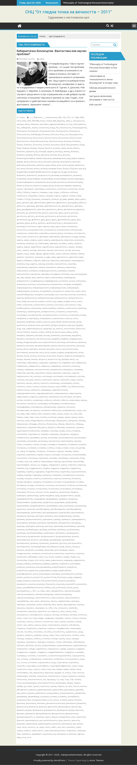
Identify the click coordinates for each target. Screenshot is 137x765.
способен (28, 632)
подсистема (65, 471)
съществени (62, 662)
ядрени (80, 734)
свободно (21, 604)
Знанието (29, 257)
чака (19, 727)
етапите (31, 236)
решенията (81, 584)
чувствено (26, 734)
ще (54, 734)
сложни (82, 618)
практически (64, 492)
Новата (20, 417)
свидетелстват (64, 601)
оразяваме (34, 437)
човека (20, 730)
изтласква (65, 274)
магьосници (60, 332)
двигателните (40, 202)
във (80, 168)
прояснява (48, 550)
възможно (21, 175)
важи (63, 148)
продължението (48, 536)
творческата (38, 672)
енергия (53, 233)
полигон (36, 478)
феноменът (71, 703)
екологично (22, 230)
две (31, 202)
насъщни (29, 380)
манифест (21, 335)
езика (63, 226)
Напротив (21, 373)
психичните (22, 557)
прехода (30, 516)
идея (81, 257)
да (61, 199)
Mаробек (61, 121)
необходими (53, 403)
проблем (52, 529)
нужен (67, 417)
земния (73, 253)
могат (47, 352)
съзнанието (42, 655)
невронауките (23, 397)
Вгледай (42, 151)
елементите (33, 233)
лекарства (47, 328)
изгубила (21, 264)
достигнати (61, 216)
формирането (50, 710)
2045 (29, 121)
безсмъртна (74, 131)
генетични (61, 189)
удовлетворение (44, 689)
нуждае (60, 417)
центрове (21, 724)
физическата (22, 707)
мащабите (76, 335)
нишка (60, 414)
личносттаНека (23, 332)
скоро (19, 618)
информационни (24, 288)
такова (72, 669)
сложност (38, 621)
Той (71, 679)
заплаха (50, 250)
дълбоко (41, 223)
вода (47, 165)
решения (60, 584)
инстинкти (63, 281)
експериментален (35, 230)
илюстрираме (80, 274)
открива (68, 451)
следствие (59, 618)
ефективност (65, 236)
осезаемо (27, 444)
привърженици (65, 516)
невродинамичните (44, 393)
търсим (53, 686)
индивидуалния (51, 281)
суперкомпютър (79, 645)
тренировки (61, 683)
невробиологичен (60, 390)
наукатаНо (64, 380)
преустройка (64, 512)
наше (57, 386)
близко (20, 144)
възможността (44, 175)
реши (19, 587)
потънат (38, 492)
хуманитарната (31, 720)
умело (23, 693)
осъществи (80, 448)
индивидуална (37, 281)
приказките (48, 519)
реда (70, 577)
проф (61, 546)
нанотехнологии (42, 369)
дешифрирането (29, 209)
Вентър (37, 155)
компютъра (21, 311)
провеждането (72, 533)
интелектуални (43, 284)
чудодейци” (36, 734)
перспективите (23, 465)
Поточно (30, 492)
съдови (63, 649)
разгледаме (75, 563)
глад (50, 192)
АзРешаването (79, 124)
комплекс (61, 308)
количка (49, 305)
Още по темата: (26, 111)
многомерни (22, 352)
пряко (71, 550)
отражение (43, 458)
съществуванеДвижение (60, 666)
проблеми (21, 533)
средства (37, 635)
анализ (35, 127)
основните (31, 448)
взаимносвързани (43, 158)
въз (84, 168)
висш (40, 162)
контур (83, 315)
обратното (70, 424)
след (34, 618)
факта (64, 700)
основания (72, 444)
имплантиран (57, 277)
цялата (80, 724)
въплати (70, 182)
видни (74, 158)
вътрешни (59, 185)
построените (41, 489)
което (73, 301)
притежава (58, 526)
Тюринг (60, 686)
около (68, 431)
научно (36, 383)
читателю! (70, 727)
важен (57, 148)
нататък (37, 380)
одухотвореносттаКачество (28, 431)
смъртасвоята (54, 625)
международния (30, 342)
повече (64, 465)
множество (33, 352)
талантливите (22, 672)
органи (43, 437)
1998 (77, 117)
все (18, 168)
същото (36, 669)
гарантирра (39, 189)
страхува (75, 638)
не (69, 386)
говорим (49, 196)
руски (75, 587)
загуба (70, 243)
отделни (59, 451)
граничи (54, 199)
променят (54, 543)
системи (73, 615)
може (81, 352)
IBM (54, 121)
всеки (23, 168)
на (77, 359)
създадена (41, 652)
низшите (46, 414)
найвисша (45, 366)
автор (27, 124)
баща (52, 127)
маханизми (66, 335)
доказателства (35, 213)
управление (80, 693)
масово (47, 335)
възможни (72, 172)
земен (58, 253)
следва (40, 618)
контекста (63, 315)
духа (78, 219)
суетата (38, 645)
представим (59, 502)
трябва (20, 686)
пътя (36, 560)
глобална (64, 192)
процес (68, 546)
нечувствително (69, 410)
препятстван (36, 512)
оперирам (53, 434)
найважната (81, 362)
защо (26, 253)
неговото (28, 400)
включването (65, 162)
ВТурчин (74, 168)
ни (18, 414)
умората (30, 693)
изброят (36, 260)
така (53, 669)
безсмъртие (33, 131)
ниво (27, 414)
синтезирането (36, 615)
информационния (58, 288)
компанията (36, 308)
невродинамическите (26, 393)
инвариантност (23, 281)
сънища (24, 659)
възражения (40, 182)
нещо (79, 410)
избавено (28, 260)
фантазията (31, 703)
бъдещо (33, 148)
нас (31, 376)
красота (46, 322)
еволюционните (70, 223)
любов (48, 332)
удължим (79, 689)
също (29, 669)
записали (42, 250)
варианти (30, 151)
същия (80, 666)
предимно (63, 499)
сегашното (62, 608)
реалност (28, 577)
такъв (78, 669)
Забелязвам (43, 243)
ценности (76, 720)
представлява (71, 502)
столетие (46, 638)
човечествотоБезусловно (54, 730)
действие (39, 206)
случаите (70, 621)
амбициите (26, 127)
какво (77, 291)
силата (68, 611)
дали (19, 202)
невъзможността (56, 397)
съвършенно (52, 649)
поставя (30, 485)
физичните (52, 707)
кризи (78, 322)
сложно (29, 621)
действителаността (52, 206)
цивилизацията (44, 724)
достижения (22, 219)
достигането (50, 216)
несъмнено (35, 410)
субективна (67, 642)
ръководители (23, 591)
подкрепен (64, 468)
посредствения (68, 482)
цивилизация (31, 724)
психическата (47, 553)
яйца (19, 737)
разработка (22, 570)
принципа (41, 523)
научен (80, 380)
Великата (75, 151)
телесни (80, 672)
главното (34, 192)
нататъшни (47, 380)
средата (20, 635)
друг (43, 219)
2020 (24, 121)
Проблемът (60, 533)
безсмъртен (22, 131)
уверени (32, 689)
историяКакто (46, 291)
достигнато (72, 216)
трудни (70, 683)
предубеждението (37, 506)
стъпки (58, 642)
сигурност (55, 611)
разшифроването (24, 574)
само (47, 591)
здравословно (49, 253)
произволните (23, 543)
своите (39, 604)
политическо (46, 478)
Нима (53, 414)
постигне (71, 485)
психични (80, 553)
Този (67, 679)
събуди (32, 649)
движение (51, 202)
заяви (32, 253)
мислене (61, 345)
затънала (76, 250)
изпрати (71, 271)
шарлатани (47, 734)
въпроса (20, 185)
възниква (55, 175)
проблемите (49, 533)
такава (59, 669)
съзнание (31, 655)
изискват (49, 264)
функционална (58, 713)
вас (36, 151)
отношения (22, 458)
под (26, 468)
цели (60, 720)
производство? (68, 540)
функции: (21, 713)
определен (64, 434)
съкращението (78, 655)
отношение (66, 454)
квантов (20, 298)
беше (62, 134)
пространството (74, 543)
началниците (66, 383)
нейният (56, 400)
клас (18, 301)
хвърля (55, 717)
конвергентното (48, 311)
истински (35, 291)
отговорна (40, 451)
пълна (51, 557)
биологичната (51, 138)
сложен (67, 618)
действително (67, 206)
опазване (76, 431)
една (52, 226)
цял (74, 724)
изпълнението (23, 274)
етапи (24, 236)
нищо (66, 414)
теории (64, 676)
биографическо (75, 134)
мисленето (71, 345)
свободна (75, 601)
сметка (30, 625)
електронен (22, 233)
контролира (74, 315)
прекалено (21, 509)
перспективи (78, 461)
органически (54, 441)
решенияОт (70, 584)
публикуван (33, 557)
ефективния (54, 236)
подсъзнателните (78, 471)
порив (19, 482)
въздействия (22, 172)
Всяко (59, 168)
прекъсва (31, 509)
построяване (65, 489)
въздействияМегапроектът (39, 172)
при (55, 516)
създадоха (69, 652)
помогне (57, 478)
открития (21, 454)
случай (78, 621)
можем (20, 356)
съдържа (70, 649)
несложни (70, 407)
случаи (62, 621)
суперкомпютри (48, 645)
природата (30, 526)
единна (46, 226)
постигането (61, 485)
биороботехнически (39, 141)
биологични (63, 138)
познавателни (68, 475)
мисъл (26, 349)
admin (40, 59)
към (23, 328)
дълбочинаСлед (53, 223)
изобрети (33, 271)
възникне (77, 175)
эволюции (61, 734)
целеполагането (50, 720)
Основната (21, 448)
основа (43, 444)
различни (30, 567)
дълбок (34, 223)
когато (48, 301)
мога (41, 352)
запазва (33, 250)
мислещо (81, 345)
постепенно (39, 485)
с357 (34, 591)
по (38, 465)
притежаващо (70, 526)
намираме (29, 369)
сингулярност (22, 615)
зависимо (53, 243)
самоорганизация (72, 591)
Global (49, 121)
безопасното (65, 127)
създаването (22, 652)
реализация (44, 574)
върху (51, 185)
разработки (33, 570)
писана (33, 465)
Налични (76, 366)
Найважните (22, 366)
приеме (76, 516)
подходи (27, 475)
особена (50, 448)
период (57, 461)
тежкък (68, 672)
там (30, 672)
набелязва (21, 362)
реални (78, 574)
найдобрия (55, 366)
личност (59, 328)
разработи (71, 567)
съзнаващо (21, 655)
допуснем (53, 213)
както (83, 291)
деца (19, 209)
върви (45, 185)
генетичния (72, 189)
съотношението (71, 659)
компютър (81, 308)
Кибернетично (60, 298)
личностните (69, 328)
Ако (18, 127)
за (36, 243)
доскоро (74, 213)
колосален (58, 305)
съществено (73, 662)
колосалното (70, 305)
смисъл (37, 625)
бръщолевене (72, 144)
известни (45, 260)
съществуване (43, 666)
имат (34, 277)
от (18, 451)
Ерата (60, 233)
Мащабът (21, 339)
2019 (19, 121)
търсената (44, 686)
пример (57, 519)
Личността (80, 328)
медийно (65, 339)
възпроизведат (33, 179)
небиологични (23, 390)
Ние (39, 414)
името (47, 277)
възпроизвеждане (76, 179)
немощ (83, 400)
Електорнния (76, 230)
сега (55, 608)
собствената (74, 625)
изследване (55, 274)
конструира (22, 315)
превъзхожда (32, 495)
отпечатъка (32, 458)
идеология (73, 257)
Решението (50, 584)
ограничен (70, 427)
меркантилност (49, 342)
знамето (20, 257)
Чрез (19, 734)
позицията (56, 475)
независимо (38, 400)
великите (20, 155)
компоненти (71, 308)
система (55, 615)
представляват (23, 506)
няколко (20, 420)
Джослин (41, 209)
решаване (70, 580)
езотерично (72, 226)
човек (78, 727)
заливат (79, 247)
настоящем (47, 376)
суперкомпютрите (64, 645)
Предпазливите (23, 502)
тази (48, 669)
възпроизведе (47, 179)
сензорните (22, 611)
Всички (29, 168)
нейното (64, 400)
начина (36, 386)
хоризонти (80, 717)
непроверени (36, 407)
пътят (41, 560)
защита (20, 253)
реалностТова (50, 577)
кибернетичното (75, 298)
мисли (19, 349)
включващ (21, 165)
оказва (62, 431)
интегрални (22, 284)
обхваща (79, 424)
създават (32, 652)
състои (24, 662)
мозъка (33, 356)
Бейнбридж (36, 134)
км (28, 301)
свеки (36, 601)
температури (22, 676)
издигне (33, 264)
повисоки (81, 465)
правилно (54, 492)
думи (73, 219)
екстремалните (63, 230)
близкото (28, 144)
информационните (41, 288)
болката (46, 144)
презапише (69, 506)
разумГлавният (64, 570)
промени (34, 543)
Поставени (21, 485)
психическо (70, 553)
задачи (27, 247)
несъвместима (23, 410)
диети (59, 209)
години (64, 196)
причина (80, 526)
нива (22, 414)
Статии (22, 117)
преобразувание (74, 509)
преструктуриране (50, 512)
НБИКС (64, 386)
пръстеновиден (61, 550)
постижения (81, 485)
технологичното (35, 679)
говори (41, 196)
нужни (74, 417)
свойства (47, 604)
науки (72, 380)
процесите (29, 550)
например (78, 369)
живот (40, 240)
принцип (32, 523)
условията (62, 696)
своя (54, 604)
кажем (67, 291)
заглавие (62, 243)
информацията (23, 291)
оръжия (77, 441)
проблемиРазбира (35, 533)
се (46, 608)
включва (55, 162)
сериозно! (41, 611)
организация (79, 437)
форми (28, 710)
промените (44, 543)
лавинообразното (34, 328)
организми (32, 441)
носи (37, 417)
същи (73, 666)
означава (54, 431)
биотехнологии (55, 141)
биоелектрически (24, 138)
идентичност (62, 257)
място (72, 359)
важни (69, 148)
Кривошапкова (68, 322)
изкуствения (22, 267)
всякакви (52, 168)
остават (65, 448)
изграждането (78, 260)
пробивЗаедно (32, 529)
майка (68, 332)
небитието (35, 390)
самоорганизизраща (44, 594)
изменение (70, 267)
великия (29, 155)
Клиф (24, 301)
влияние (40, 165)
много (59, 349)
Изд (27, 264)
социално (51, 628)
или (72, 274)
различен (21, 567)
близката (67, 141)
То (58, 679)
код (53, 301)
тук (25, 686)
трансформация (29, 683)
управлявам (22, 696)
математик (55, 335)
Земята (81, 253)
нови (26, 417)
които (79, 301)
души (27, 223)
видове (20, 162)
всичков (44, 168)
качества (63, 294)
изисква (41, 264)
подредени (39, 471)
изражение (35, 274)
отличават (55, 454)
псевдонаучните (24, 553)
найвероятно (34, 366)
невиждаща (46, 390)
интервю (67, 284)
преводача (21, 495)
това (61, 679)
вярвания (77, 185)
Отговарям (30, 451)
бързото (48, 148)
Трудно (77, 683)
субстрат (20, 645)
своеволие (30, 604)
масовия (38, 335)
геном (81, 189)
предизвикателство (25, 499)
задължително (61, 247)
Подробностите (52, 471)
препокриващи (23, 512)
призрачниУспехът (34, 519)
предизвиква (39, 499)
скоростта (27, 618)
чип (58, 727)
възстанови (51, 182)
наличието (66, 366)
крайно (39, 322)
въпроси (28, 185)
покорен (28, 478)
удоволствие (58, 689)
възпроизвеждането (25, 182)
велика (67, 151)
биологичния (75, 138)
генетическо (51, 189)
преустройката (77, 512)
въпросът (37, 185)
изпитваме (61, 271)
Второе (66, 168)
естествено (68, 233)
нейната (47, 400)
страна (61, 638)
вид (68, 158)
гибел (19, 192)
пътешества (22, 560)
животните (68, 240)
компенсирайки (49, 308)
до (27, 213)
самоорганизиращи (25, 598)
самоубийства (23, 601)
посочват (57, 482)
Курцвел (79, 325)
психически (59, 553)
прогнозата (22, 536)
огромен (80, 427)
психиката (36, 553)
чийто (53, 727)
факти (70, 700)
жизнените (79, 240)
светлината (45, 601)
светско (54, 601)
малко (75, 332)
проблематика (73, 529)
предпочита (48, 502)
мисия (54, 345)
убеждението (22, 689)
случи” (19, 625)
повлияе (20, 468)
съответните (47, 659)
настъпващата (70, 376)
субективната (78, 642)
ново (31, 417)
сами (42, 591)
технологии (22, 679)
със (18, 662)
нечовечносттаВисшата (51, 410)
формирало (38, 710)
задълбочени (48, 247)
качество (72, 294)
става (51, 635)
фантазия (21, 703)
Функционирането (25, 717)
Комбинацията (23, 308)
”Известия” (37, 117)
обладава (33, 424)
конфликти (21, 318)
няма (27, 420)
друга (48, 219)
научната (21, 383)
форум (71, 710)
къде (19, 328)
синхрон (47, 615)
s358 (68, 121)
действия (78, 206)
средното (29, 635)
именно (40, 277)
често (47, 727)
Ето (36, 236)
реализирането (67, 574)
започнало (59, 250)
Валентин (21, 151)
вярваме (68, 185)
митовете (34, 349)
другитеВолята (63, 219)
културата (62, 325)
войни (53, 165)
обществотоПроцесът (37, 427)
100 (63, 117)
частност (31, 727)
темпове (32, 676)
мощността (52, 359)
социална (21, 628)
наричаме (56, 373)
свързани (21, 608)
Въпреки (79, 182)
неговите (77, 397)
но (71, 414)
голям (78, 196)
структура (21, 642)
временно (79, 165)
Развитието (64, 563)
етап (18, 236)
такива (65, 669)
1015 (68, 117)
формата (20, 710)
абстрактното (78, 121)
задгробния (36, 247)
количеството (39, 305)
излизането (51, 267)
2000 (82, 117)
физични (43, 707)
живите (33, 240)
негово (20, 400)
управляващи (33, 696)
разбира (27, 563)
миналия (30, 345)
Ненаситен (21, 403)
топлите (77, 679)
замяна (26, 250)
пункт (41, 557)
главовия (43, 192)
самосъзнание (57, 598)
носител (43, 417)
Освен (19, 444)
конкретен (60, 311)
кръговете (45, 325)
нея (84, 410)
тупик (29, 686)
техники (81, 676)
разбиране (36, 563)
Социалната (31, 628)
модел (53, 352)
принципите (52, 523)
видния (81, 158)
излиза (42, 267)
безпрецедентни (79, 127)
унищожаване (53, 693)
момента (68, 356)
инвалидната (69, 277)
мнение (42, 349)
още (26, 461)
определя (74, 434)
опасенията (22, 434)
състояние (32, 662)
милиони (21, 345)
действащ (31, 206)
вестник (53, 155)
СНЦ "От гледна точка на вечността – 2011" (68, 11)
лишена (34, 332)
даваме (71, 199)
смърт (44, 625)
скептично (82, 615)
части (24, 727)
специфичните (63, 628)
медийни (56, 339)
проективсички (23, 540)
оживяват (45, 431)
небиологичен (77, 386)
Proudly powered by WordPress (49, 760)
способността (58, 632)
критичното (22, 325)
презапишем (80, 506)
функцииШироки (43, 713)
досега (67, 213)
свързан (80, 604)
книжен (41, 301)
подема (46, 468)
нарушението (23, 376)
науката (56, 380)
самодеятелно (57, 591)
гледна (56, 192)
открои (47, 454)
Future (42, 121)
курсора (71, 325)
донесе (45, 213)
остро (71, 448)
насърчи (20, 380)
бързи (41, 148)
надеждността (55, 362)
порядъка (37, 482)
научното (44, 383)
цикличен (56, 724)
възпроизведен (60, 179)
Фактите (77, 700)
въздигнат (56, 172)
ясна (24, 737)
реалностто (38, 577)
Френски (79, 710)
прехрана (49, 516)
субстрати (29, 645)
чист (63, 727)
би (66, 134)
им (18, 277)
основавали (61, 444)
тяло (70, 686)
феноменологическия (55, 703)
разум (54, 570)
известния (54, 260)
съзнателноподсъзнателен (59, 655)
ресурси (61, 580)
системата (64, 615)
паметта (36, 461)
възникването (66, 175)
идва (48, 257)
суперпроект (22, 649)
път (78, 557)
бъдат (82, 144)
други (54, 219)
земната (65, 253)
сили (74, 611)
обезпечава (50, 420)
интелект (31, 284)
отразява (53, 458)
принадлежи (22, 523)
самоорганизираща (62, 594)
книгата (33, 301)
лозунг (41, 332)
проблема (61, 529)
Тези (74, 672)
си (48, 611)
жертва (82, 236)
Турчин (36, 686)
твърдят (58, 672)
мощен (20, 359)
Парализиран (47, 461)
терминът (72, 676)
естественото (79, 233)
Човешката (71, 730)
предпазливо (36, 502)
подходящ (36, 475)
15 (72, 117)
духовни (20, 223)
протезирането (23, 546)
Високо (34, 162)
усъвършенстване (39, 700)
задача (20, 247)
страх (68, 638)
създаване (80, 649)
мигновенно (71, 342)
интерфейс (76, 284)
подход (20, 475)
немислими (74, 400)
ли (54, 328)
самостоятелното (42, 598)
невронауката (75, 393)
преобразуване (42, 509)
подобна (30, 471)
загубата (77, 243)
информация (72, 288)
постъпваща (77, 489)
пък (45, 557)
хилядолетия (64, 717)
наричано (66, 373)
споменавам (75, 628)
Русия (69, 587)
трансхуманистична (45, 683)
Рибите (47, 587)
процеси (20, 550)
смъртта (64, 625)
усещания (44, 696)
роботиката (61, 587)
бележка (45, 134)
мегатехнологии (44, 339)
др (29, 219)
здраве (39, 253)
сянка (43, 669)
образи (61, 424)
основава (51, 444)
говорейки (32, 196)
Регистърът (62, 577)
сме (24, 625)
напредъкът (68, 369)
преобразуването (57, 509)
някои (80, 417)
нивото (34, 414)
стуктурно (50, 642)
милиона (82, 342)
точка (19, 683)
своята (59, 604)
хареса (48, 717)
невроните (43, 397)
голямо (20, 199)
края (53, 322)
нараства (30, 373)
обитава (81, 420)
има (22, 277)
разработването (59, 567)
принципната (64, 523)
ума (18, 693)
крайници (30, 322)
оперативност (34, 434)
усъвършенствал (24, 700)
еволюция (21, 226)
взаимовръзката (59, 158)
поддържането (35, 468)
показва (20, 478)
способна (47, 632)
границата (35, 199)
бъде (19, 148)
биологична (38, 138)
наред (48, 373)
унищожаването (67, 693)
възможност (32, 175)
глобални (73, 192)
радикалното (79, 560)
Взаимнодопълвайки (26, 158)
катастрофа (49, 294)
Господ (27, 199)
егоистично (31, 226)
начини (43, 386)
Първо (73, 557)
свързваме (39, 608)
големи (72, 196)
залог (19, 250)
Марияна (30, 335)
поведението (54, 465)
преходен (39, 516)
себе (50, 608)
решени (31, 584)
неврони (33, 397)
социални (41, 628)
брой (63, 144)
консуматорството (50, 315)
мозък (26, 356)
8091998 (35, 121)
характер (40, 717)
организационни (65, 437)
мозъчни (41, 356)
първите (58, 557)
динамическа (69, 209)
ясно (29, 737)
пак (30, 461)
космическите (57, 318)
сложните (21, 621)
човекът (27, 730)
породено (27, 482)
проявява (39, 550)
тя (66, 686)
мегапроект (31, 339)
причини (20, 529)
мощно (34, 359)
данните (25, 202)
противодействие (38, 546)
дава (65, 199)
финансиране (64, 707)
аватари (20, 124)
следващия (49, 618)
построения (53, 489)
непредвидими (23, 407)
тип (44, 679)
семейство (72, 608)
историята (57, 291)
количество (28, 305)
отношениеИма (79, 454)
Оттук (82, 458)
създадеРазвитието (55, 652)
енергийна (43, 233)
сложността (48, 621)
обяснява (60, 427)
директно (80, 209)
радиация (68, 560)
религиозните (51, 580)
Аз (67, 124)
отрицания (74, 458)
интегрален (81, 281)
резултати (35, 580)
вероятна (45, 155)
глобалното (22, 196)
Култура (54, 325)
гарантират (28, 189)
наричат (75, 373)
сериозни (32, 611)
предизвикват (51, 499)
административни (57, 124)
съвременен (41, 649)
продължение (34, 536)
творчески (49, 672)
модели (60, 352)
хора (73, 717)
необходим (42, 403)
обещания (72, 420)
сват (31, 601)
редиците (77, 577)
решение (40, 584)
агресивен (44, 124)
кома (79, 305)
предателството (67, 495)
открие (76, 451)
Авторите (34, 124)
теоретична (42, 676)
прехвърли (21, 516)
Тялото (76, 686)
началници (54, 383)
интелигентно (56, 284)
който (19, 305)
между (19, 342)
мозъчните (51, 356)
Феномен (41, 703)
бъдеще (25, 148)
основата (82, 444)
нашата (51, 386)
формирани (62, 710)
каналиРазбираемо (25, 294)
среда (80, 632)
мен (40, 342)
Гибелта (26, 192)
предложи (73, 499)
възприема (21, 179)
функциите (30, 713)
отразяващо (63, 458)
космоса (68, 318)
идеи (53, 257)
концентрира (32, 318)
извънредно (65, 260)
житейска (21, 243)
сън (18, 659)
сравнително (71, 632)
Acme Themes (97, 760)
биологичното (23, 141)
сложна (75, 618)
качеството (81, 294)
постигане (50, 485)
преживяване (52, 506)
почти (45, 492)
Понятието (76, 478)
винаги (27, 162)
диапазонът (51, 209)
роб (53, 587)
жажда (75, 236)
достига (31, 216)
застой (68, 250)
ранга (35, 574)
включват (76, 162)
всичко (36, 168)
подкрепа (55, 468)
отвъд (22, 451)
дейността (21, 206)
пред (57, 495)
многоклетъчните (70, 349)
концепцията (45, 318)
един (39, 226)
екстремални (50, 230)
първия (66, 557)
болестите (37, 144)
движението (61, 202)
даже (77, 199)
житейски (30, 243)
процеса (75, 546)
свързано (30, 608)
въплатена (61, 182)
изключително (60, 264)
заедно (71, 247)
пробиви (43, 529)
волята (65, 165)
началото (21, 386)
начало (76, 383)
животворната (57, 240)
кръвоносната (34, 325)
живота (47, 240)
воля (59, 165)
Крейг (58, 322)
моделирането (71, 352)
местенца (61, 342)
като (57, 294)
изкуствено (33, 267)
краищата (21, 322)
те (63, 672)
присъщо (49, 526)
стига (82, 635)
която (75, 318)
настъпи (80, 376)
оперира (44, 434)
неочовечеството (67, 403)
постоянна (21, 489)
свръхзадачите (69, 604)
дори (61, 213)
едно (58, 226)
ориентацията (67, 441)
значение (38, 257)
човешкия (81, 730)
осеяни (36, 444)
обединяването (37, 420)
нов (75, 414)
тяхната (83, 686)
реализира (55, 574)
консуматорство (34, 315)
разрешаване (45, 570)
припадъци (75, 523)
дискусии (21, 213)
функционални (71, 713)
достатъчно (22, 216)
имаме (28, 277)
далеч (82, 199)
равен (47, 560)
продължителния (63, 536)
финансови (76, 707)
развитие (54, 563)
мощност (43, 359)
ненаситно (31, 403)
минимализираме (42, 345)
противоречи (52, 546)
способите (37, 632)
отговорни (50, 451)
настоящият (58, 376)
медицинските (76, 339)
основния (41, 448)
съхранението (44, 662)
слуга (56, 621)
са (38, 591)
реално (20, 577)
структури (41, 642)
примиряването (78, 519)
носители (52, 417)
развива (45, 563)
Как (72, 291)
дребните (36, 219)
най (73, 362)
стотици (54, 638)
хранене (20, 720)
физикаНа (81, 703)
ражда (19, 563)
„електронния (51, 117)
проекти (75, 536)
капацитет (39, 294)
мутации (65, 359)
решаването (22, 584)
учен (50, 700)
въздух (64, 172)
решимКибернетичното (33, 587)
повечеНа (72, 465)
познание (79, 475)
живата (20, 240)
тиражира (51, 679)
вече (60, 155)
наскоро (37, 376)
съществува (31, 666)
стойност (37, 638)
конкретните (71, 311)
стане (57, 635)
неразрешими (49, 407)
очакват (20, 461)
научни (29, 383)
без (57, 127)
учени (55, 700)
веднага (50, 151)
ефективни (43, 236)
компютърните (34, 311)
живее (26, 240)
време (71, 165)
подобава (21, 471)
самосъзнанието (72, 598)
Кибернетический (45, 298)
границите (45, 199)
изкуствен (72, 264)
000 (59, 117)
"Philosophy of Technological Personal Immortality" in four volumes (96, 2)
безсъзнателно (23, 134)
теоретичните (54, 676)
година (57, 196)
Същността (21, 669)
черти (41, 727)
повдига (44, 465)
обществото (22, 427)
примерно (65, 519)
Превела (74, 492)
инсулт (72, 281)
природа (20, 526)
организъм (42, 441)
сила (62, 611)
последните (47, 482)
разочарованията (43, 567)
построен (31, 489)
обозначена (51, 424)
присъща (40, 526)
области (41, 424)
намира (20, 369)
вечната (66, 155)
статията (75, 635)
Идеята (20, 260)
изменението (22, 271)
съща (53, 662)
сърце (81, 659)
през (61, 506)
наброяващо (32, 362)
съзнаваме (79, 652)
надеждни (43, 362)
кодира (60, 301)
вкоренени (31, 165)
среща (45, 635)
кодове (67, 301)
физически (33, 707)
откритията (30, 454)
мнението (51, 349)
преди (77, 495)
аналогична (44, 127)
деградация (73, 202)
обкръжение (22, 424)
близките (76, 141)
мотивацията (78, 356)
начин (28, 386)
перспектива (66, 461)
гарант (19, 189)
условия (53, 696)
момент (60, 356)
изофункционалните (47, 271)
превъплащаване (46, 495)
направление (55, 369)
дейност (82, 202)
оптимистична (23, 437)
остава (58, 448)
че (37, 727)
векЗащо (59, 151)
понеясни (66, 478)
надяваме (66, 362)
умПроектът (41, 693)
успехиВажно (73, 696)
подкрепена (75, 468)
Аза (70, 124)
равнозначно (57, 560)
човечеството (37, 730)
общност (51, 427)
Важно (76, 148)
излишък (61, 267)
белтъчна (54, 134)
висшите (47, 162)
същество (21, 666)
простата (63, 543)
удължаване (69, 689)
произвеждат (55, 540)
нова (80, 414)
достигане (39, 216)
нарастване (40, 373)
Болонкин (55, 144)
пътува (30, 560)
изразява (45, 274)
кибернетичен (30, 298)
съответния (58, 659)
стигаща (20, 638)
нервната (61, 407)
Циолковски (67, 724)
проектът (34, 540)
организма (21, 441)
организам (52, 437)
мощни (27, 359)
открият (39, 454)
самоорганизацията (25, 594)
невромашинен (61, 393)
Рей (42, 580)
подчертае (46, 475)
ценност (66, 720)
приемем (21, 519)
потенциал (21, 492)
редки (19, 580)
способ (20, 632)
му (59, 359)
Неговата (68, 397)
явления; (72, 734)
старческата (65, 635)
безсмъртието (62, 131)
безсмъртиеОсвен (47, 131)
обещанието (61, 420)
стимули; (28, 638)
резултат (26, 580)
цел (40, 720)
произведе (44, 540)
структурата (31, 642)
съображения (35, 659)
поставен (80, 482)
